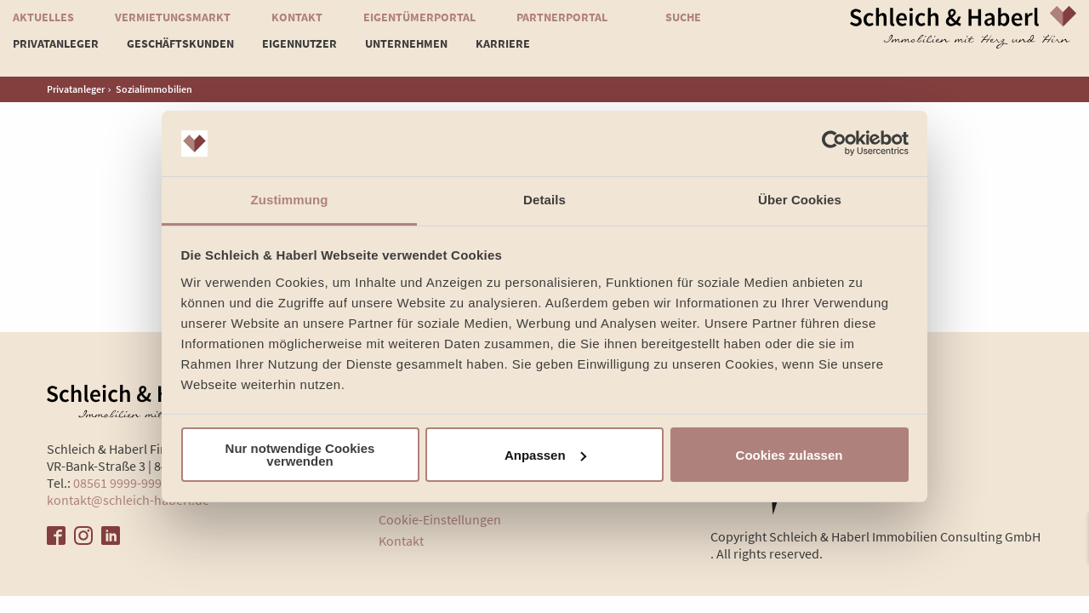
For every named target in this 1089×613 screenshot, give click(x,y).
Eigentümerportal (419, 28)
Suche (683, 28)
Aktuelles (43, 28)
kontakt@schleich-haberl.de (128, 499)
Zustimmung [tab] (289, 199)
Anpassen (545, 455)
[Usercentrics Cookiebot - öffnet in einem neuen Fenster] (834, 144)
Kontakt (296, 28)
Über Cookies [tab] (799, 199)
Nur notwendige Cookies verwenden (300, 454)
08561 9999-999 (117, 482)
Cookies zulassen (789, 455)
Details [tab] (544, 199)
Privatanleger (76, 89)
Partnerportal (561, 28)
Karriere (503, 54)
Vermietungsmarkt (173, 28)
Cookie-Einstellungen (440, 519)
